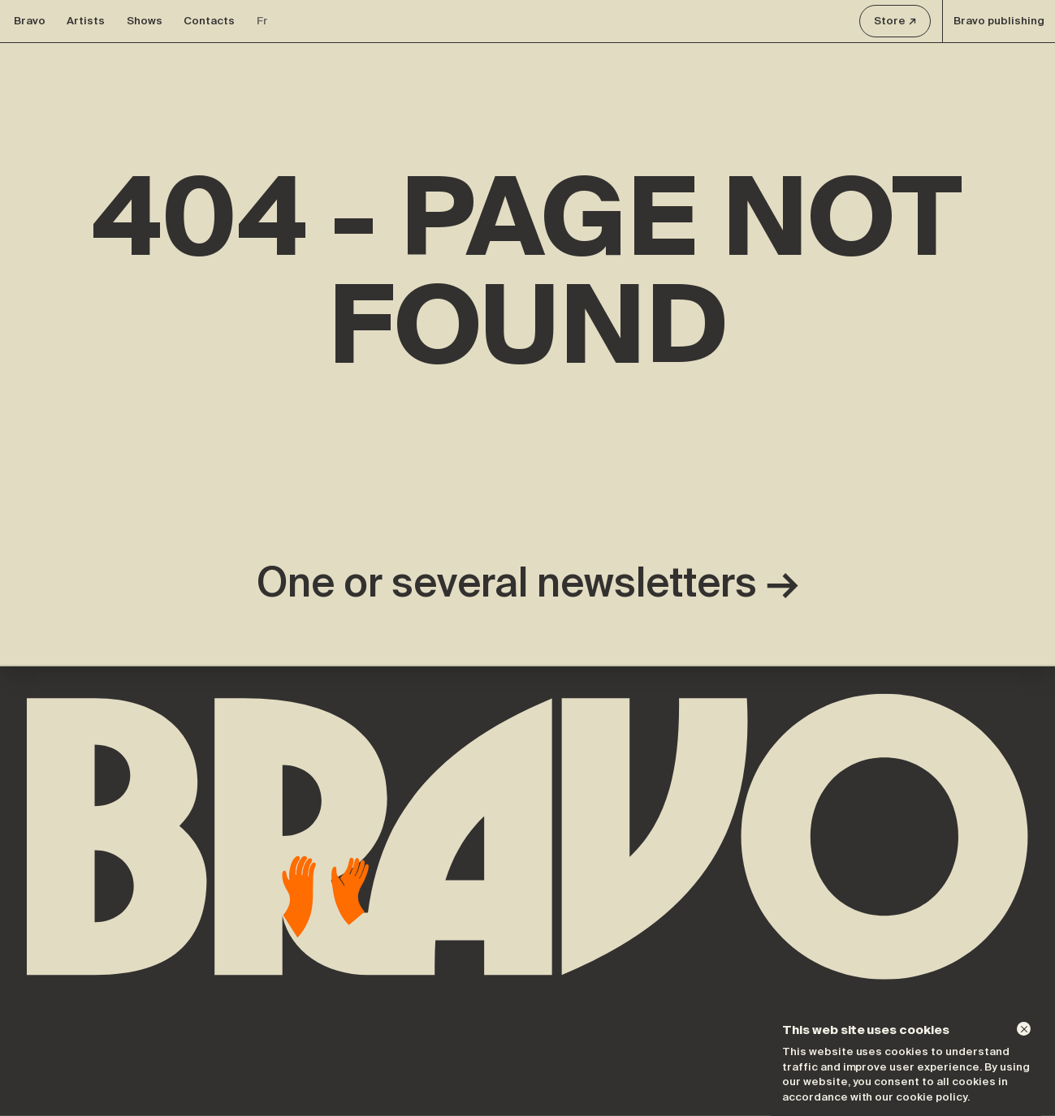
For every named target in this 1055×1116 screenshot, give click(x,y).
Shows (144, 21)
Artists (86, 21)
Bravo (29, 21)
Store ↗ (895, 21)
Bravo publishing (998, 21)
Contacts (209, 21)
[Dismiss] (1024, 1029)
